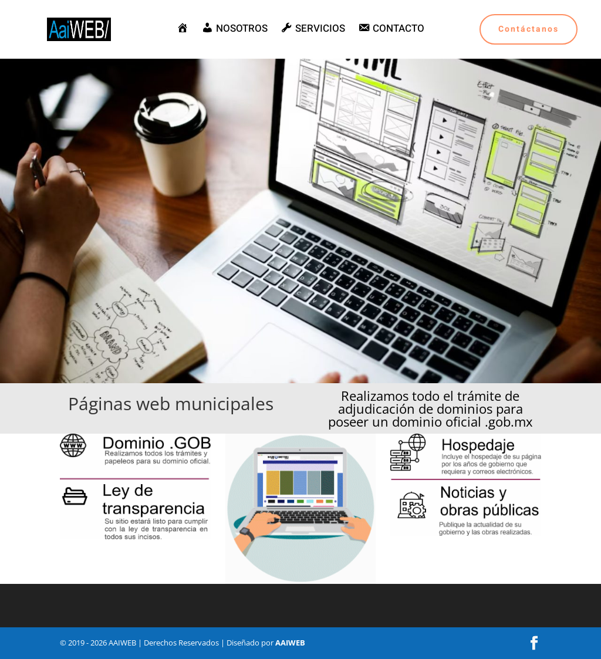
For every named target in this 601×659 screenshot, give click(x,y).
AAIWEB (290, 642)
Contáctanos (528, 29)
